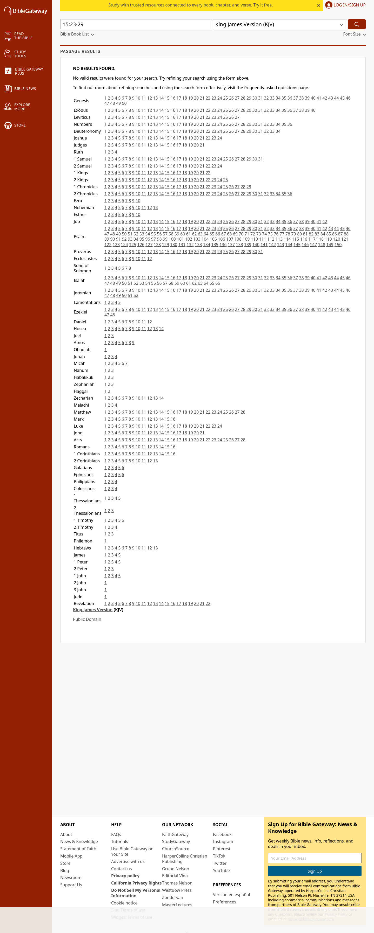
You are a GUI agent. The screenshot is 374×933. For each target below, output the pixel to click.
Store (65, 863)
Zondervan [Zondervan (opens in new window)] (172, 897)
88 (346, 234)
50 (124, 103)
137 (231, 244)
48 (112, 103)
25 (225, 98)
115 (295, 239)
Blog (64, 870)
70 (241, 234)
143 (280, 244)
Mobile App (71, 856)
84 (322, 234)
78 (287, 234)
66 (217, 234)
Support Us (71, 885)
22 (208, 98)
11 (143, 98)
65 (212, 234)
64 (206, 234)
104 (205, 239)
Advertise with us (128, 861)
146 (305, 244)
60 (182, 234)
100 (172, 239)
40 (313, 98)
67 (223, 234)
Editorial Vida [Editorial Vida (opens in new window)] (175, 876)
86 (334, 234)
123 (116, 244)
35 (284, 98)
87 (340, 234)
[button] (344, 5)
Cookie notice (124, 903)
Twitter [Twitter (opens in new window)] (219, 863)
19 (190, 98)
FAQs (116, 834)
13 (155, 98)
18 (184, 98)
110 (254, 239)
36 (289, 98)
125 (132, 244)
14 (161, 98)
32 (266, 98)
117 (311, 239)
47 (106, 103)
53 (141, 234)
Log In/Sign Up (350, 5)
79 (293, 234)
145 (296, 244)
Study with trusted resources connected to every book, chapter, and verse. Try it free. (190, 5)
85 (328, 234)
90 (112, 239)
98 (159, 239)
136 (222, 244)
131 (181, 244)
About (66, 834)
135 (214, 244)
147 (313, 244)
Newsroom (71, 877)
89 (106, 239)
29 (248, 98)
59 (177, 234)
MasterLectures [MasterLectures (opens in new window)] (177, 905)
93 (130, 239)
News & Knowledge (79, 841)
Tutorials (119, 841)
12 (149, 98)
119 (328, 239)
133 (198, 244)
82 (311, 234)
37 (295, 98)
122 (107, 244)
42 (324, 98)
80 (299, 234)
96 (147, 239)
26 (231, 98)
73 (258, 234)
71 (247, 234)
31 (260, 98)
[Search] (357, 24)
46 (348, 98)
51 (130, 234)
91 (118, 239)
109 (246, 239)
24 (219, 98)
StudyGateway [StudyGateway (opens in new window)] (176, 841)
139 (247, 244)
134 (206, 244)
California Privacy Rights (136, 883)
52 (135, 234)
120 (336, 239)
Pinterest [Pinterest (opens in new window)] (221, 849)
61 (188, 234)
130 (173, 244)
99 (165, 239)
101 (180, 239)
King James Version (92, 609)
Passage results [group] (80, 51)
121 (344, 239)
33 (272, 98)
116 (303, 239)
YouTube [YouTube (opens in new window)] (221, 870)
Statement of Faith (78, 849)
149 (329, 244)
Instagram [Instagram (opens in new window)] (223, 841)
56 (159, 234)
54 (147, 234)
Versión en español (231, 894)
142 (272, 244)
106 (221, 239)
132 (189, 244)
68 (229, 234)
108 (237, 239)
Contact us (121, 869)
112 (270, 239)
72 (252, 234)
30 (254, 98)
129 (165, 244)
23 (213, 98)
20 (196, 98)
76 (276, 234)
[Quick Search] (136, 24)
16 (173, 98)
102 (188, 239)
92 (124, 239)
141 (264, 244)
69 (235, 234)
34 (278, 98)
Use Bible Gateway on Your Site (132, 851)
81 (305, 234)
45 (342, 98)
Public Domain (87, 619)
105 (213, 239)
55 (153, 234)
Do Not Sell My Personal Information (136, 893)
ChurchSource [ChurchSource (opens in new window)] (175, 849)
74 (264, 234)
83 (317, 234)
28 (243, 98)
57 (165, 234)
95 (141, 239)
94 (135, 239)
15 (167, 98)
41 (319, 98)
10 (138, 98)
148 (321, 244)
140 (255, 244)
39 (307, 98)
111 (262, 239)
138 (239, 244)
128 (157, 244)
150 (338, 244)
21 (202, 98)
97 (153, 239)
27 (237, 98)
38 (301, 98)
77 (281, 234)
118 (320, 239)
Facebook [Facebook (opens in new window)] (222, 834)
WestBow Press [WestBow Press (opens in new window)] (177, 890)
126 (140, 244)
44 (336, 98)
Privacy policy (125, 876)
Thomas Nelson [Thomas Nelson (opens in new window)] (177, 883)
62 (194, 234)
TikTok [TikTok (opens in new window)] (219, 856)
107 (229, 239)
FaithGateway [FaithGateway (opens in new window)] (175, 834)
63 (200, 234)
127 (148, 244)
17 (178, 98)
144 (288, 244)
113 (279, 239)
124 (124, 244)
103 (196, 239)
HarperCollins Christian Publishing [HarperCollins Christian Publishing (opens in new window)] (184, 858)
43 (330, 98)
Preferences (224, 902)
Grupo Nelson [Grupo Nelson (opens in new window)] (175, 869)
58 (171, 234)
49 (118, 103)
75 (270, 234)
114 (287, 239)
